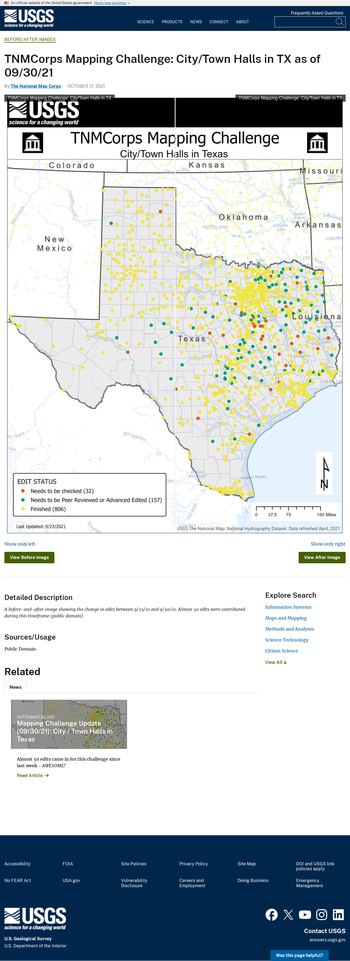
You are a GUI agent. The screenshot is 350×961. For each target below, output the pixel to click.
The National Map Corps (36, 86)
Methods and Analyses (289, 629)
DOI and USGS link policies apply (315, 867)
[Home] (29, 26)
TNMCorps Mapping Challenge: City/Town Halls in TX (59, 98)
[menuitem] (145, 18)
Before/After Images (30, 39)
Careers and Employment (192, 883)
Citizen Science (281, 651)
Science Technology (286, 640)
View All (276, 662)
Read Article (30, 775)
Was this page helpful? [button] (299, 955)
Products (172, 22)
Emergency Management (309, 883)
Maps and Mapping (286, 618)
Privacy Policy (193, 864)
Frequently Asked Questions (317, 13)
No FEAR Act (17, 880)
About (242, 22)
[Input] (310, 21)
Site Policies (133, 864)
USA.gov (71, 880)
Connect (218, 22)
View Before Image (29, 557)
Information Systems (288, 607)
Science (145, 22)
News (196, 22)
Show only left (20, 544)
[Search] (340, 21)
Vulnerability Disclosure (134, 883)
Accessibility (17, 864)
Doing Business (253, 880)
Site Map (247, 864)
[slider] (175, 315)
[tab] (15, 687)
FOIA (68, 864)
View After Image (322, 557)
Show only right (328, 543)
